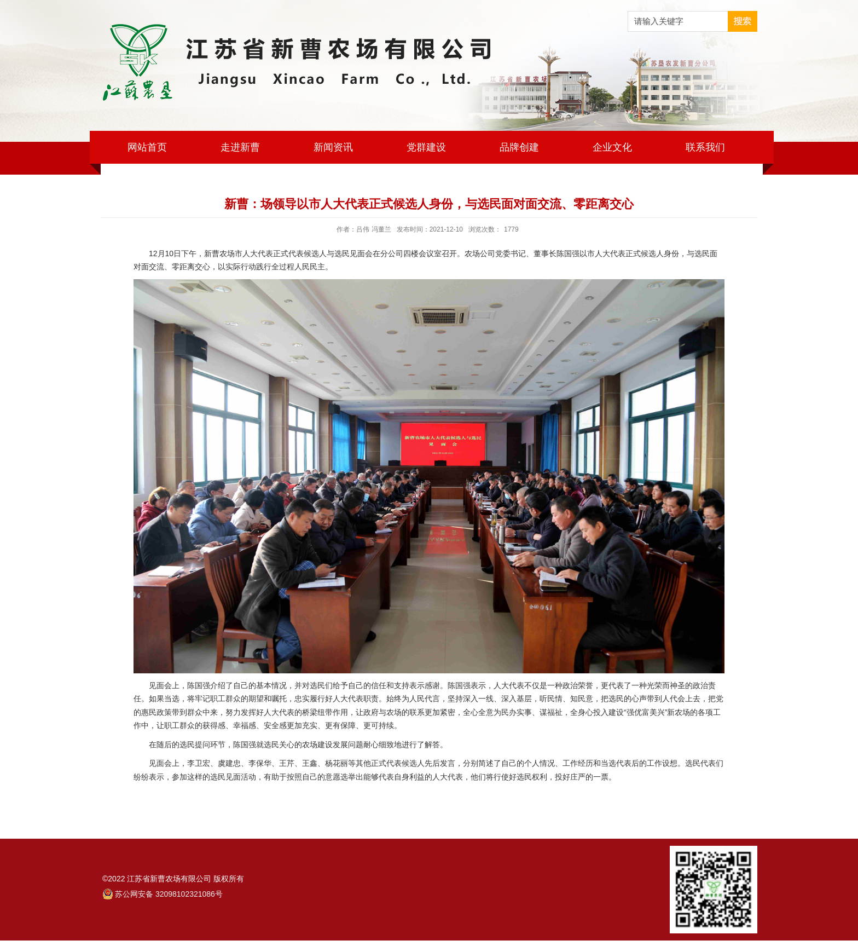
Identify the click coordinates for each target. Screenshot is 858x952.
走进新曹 (240, 147)
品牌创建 (519, 147)
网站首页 (147, 147)
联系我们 (705, 147)
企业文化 (612, 147)
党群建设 (426, 147)
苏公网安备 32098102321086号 (169, 894)
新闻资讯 (333, 147)
